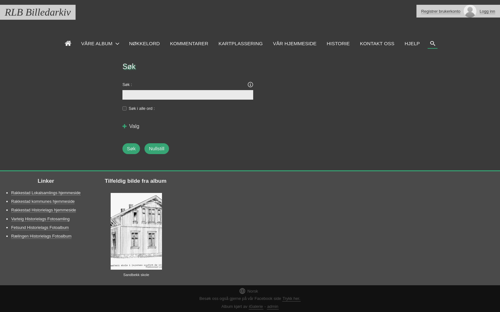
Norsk (248, 290)
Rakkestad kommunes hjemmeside (43, 201)
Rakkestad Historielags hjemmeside (43, 210)
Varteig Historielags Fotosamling (40, 218)
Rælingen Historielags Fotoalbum (41, 236)
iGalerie (256, 306)
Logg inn (487, 11)
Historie (338, 43)
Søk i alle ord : (142, 108)
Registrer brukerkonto (440, 11)
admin (272, 306)
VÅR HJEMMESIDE (295, 43)
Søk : (127, 84)
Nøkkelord (144, 43)
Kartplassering (240, 43)
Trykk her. (291, 298)
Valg (130, 126)
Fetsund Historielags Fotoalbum (40, 227)
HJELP (412, 43)
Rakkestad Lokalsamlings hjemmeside (46, 192)
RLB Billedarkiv (38, 12)
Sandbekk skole (136, 275)
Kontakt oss (377, 43)
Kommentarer (189, 43)
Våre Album (97, 43)
